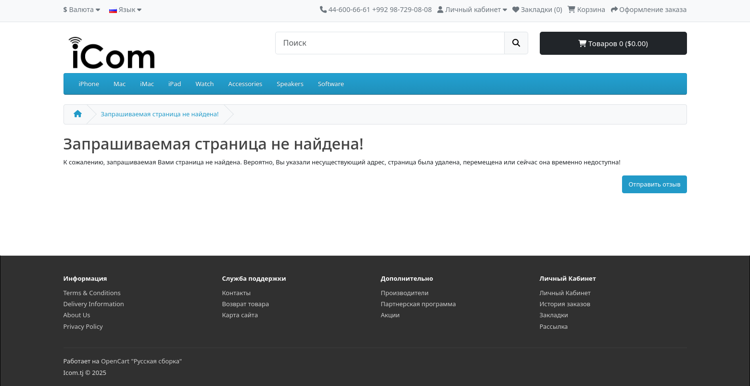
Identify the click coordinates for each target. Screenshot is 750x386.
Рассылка (554, 326)
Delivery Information (94, 303)
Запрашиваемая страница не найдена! (160, 114)
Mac (120, 83)
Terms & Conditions (92, 292)
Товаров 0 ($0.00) (613, 43)
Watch (205, 83)
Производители (405, 292)
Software (331, 83)
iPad (174, 83)
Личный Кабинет (565, 292)
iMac (147, 83)
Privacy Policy (83, 326)
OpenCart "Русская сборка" (141, 361)
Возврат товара (245, 303)
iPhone (89, 83)
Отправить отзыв (654, 184)
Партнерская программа (418, 303)
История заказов (565, 303)
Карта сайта (240, 315)
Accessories (246, 83)
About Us (77, 315)
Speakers (290, 83)
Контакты (236, 292)
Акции (390, 315)
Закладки (554, 315)
